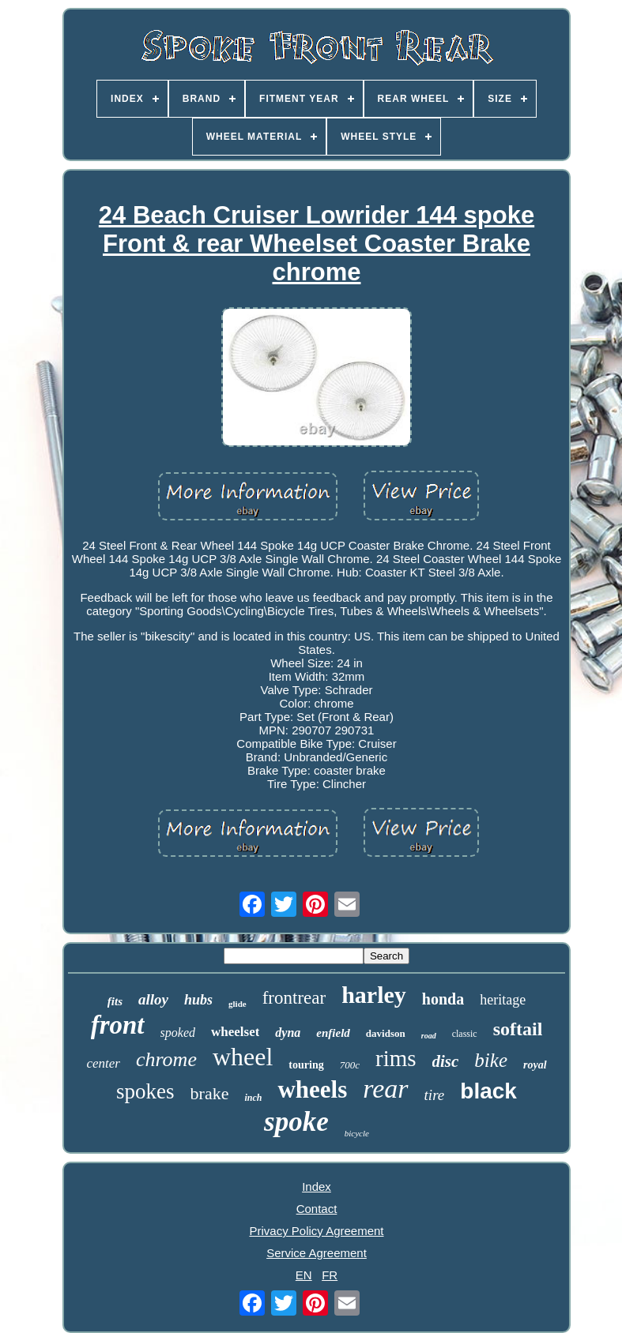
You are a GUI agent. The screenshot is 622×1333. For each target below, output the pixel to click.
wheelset (235, 1031)
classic (464, 1033)
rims (396, 1058)
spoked (177, 1032)
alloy (153, 999)
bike (490, 1060)
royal (535, 1065)
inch (253, 1097)
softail (518, 1029)
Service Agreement (316, 1253)
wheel (243, 1056)
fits (115, 1001)
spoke (296, 1121)
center (102, 1063)
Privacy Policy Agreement (316, 1230)
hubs (198, 1000)
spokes (145, 1091)
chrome (166, 1059)
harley (373, 995)
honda (443, 999)
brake (209, 1093)
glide (237, 1003)
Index (316, 1186)
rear (385, 1088)
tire (434, 1095)
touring (305, 1065)
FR (329, 1275)
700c (350, 1065)
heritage (503, 1000)
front (118, 1025)
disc (445, 1061)
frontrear (294, 998)
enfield (333, 1033)
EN (304, 1275)
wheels (312, 1089)
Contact (316, 1208)
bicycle (357, 1133)
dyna (287, 1032)
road (428, 1035)
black (488, 1091)
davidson (385, 1033)
